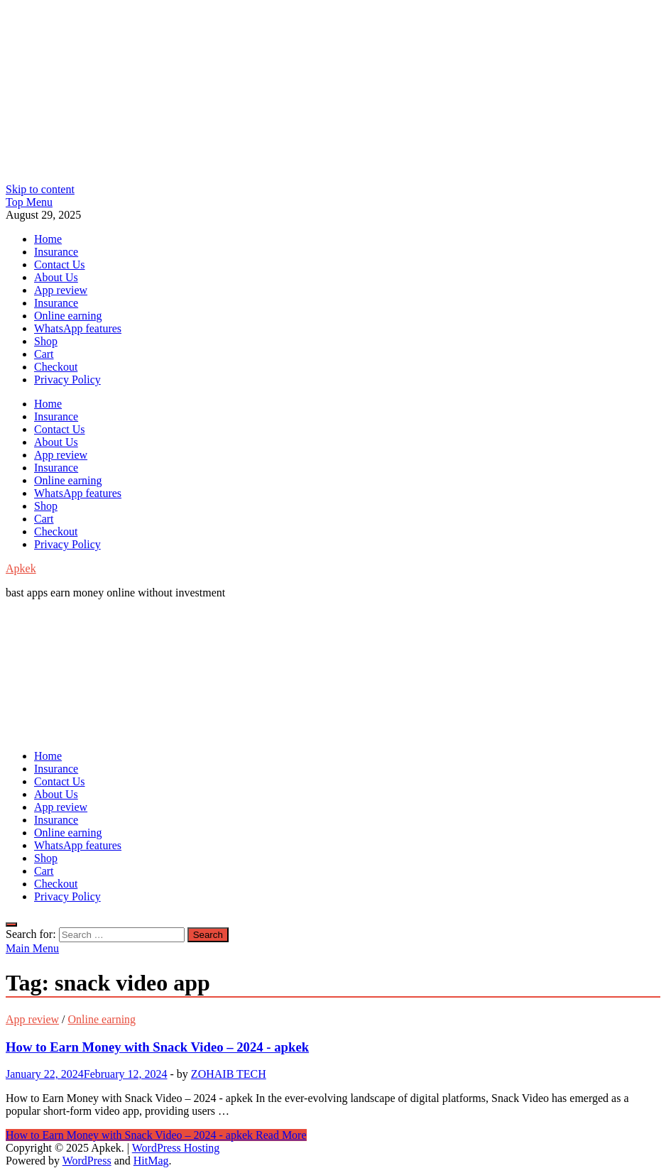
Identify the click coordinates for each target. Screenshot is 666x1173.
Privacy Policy (67, 379)
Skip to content (40, 189)
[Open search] (11, 924)
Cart (44, 354)
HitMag (151, 1161)
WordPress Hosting (176, 1148)
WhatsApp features (77, 328)
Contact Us (59, 264)
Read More (156, 1135)
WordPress (86, 1161)
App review (60, 290)
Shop (46, 341)
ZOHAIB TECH (228, 1074)
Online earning (68, 316)
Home (48, 239)
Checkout (55, 367)
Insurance (56, 252)
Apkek (21, 568)
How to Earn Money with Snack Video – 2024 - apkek (157, 1047)
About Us (56, 277)
